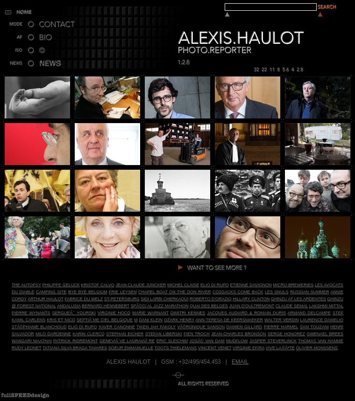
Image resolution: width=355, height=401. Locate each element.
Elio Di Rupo (214, 285)
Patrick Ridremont (75, 341)
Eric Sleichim (172, 341)
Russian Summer (309, 292)
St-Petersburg (122, 299)
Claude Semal (292, 306)
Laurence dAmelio (321, 320)
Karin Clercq (88, 334)
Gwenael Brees (324, 334)
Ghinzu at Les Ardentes (298, 299)
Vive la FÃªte (280, 348)
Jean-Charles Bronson (238, 334)
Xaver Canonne (117, 327)
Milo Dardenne (53, 334)
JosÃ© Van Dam (207, 341)
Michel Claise (183, 285)
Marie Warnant (150, 313)
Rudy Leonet (27, 348)
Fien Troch (197, 334)
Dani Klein (150, 320)
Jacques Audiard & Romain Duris (246, 313)
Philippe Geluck (61, 285)
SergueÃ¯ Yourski (74, 313)
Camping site (51, 292)
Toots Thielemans (176, 348)
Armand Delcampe (309, 313)
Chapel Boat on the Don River (174, 292)
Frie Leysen (123, 292)
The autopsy (26, 285)
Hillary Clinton (251, 299)
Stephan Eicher (124, 334)
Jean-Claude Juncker (141, 285)
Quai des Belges (209, 306)
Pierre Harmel (281, 327)
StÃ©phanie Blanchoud (39, 327)
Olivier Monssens (317, 348)
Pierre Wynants (31, 313)
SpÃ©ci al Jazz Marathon (160, 306)
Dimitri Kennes (188, 313)
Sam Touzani (314, 327)
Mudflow (237, 341)
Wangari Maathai (31, 341)
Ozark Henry (179, 320)
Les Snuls (277, 292)
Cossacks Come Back (238, 292)
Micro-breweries (293, 285)
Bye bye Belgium (87, 292)
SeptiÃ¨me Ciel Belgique (105, 320)
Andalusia (69, 306)
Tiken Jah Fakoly (156, 327)
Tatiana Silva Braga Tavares (75, 348)
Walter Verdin (281, 320)
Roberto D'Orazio (211, 299)
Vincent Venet (215, 348)
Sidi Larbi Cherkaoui (164, 299)
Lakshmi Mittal (326, 306)
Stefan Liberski (163, 334)
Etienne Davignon (251, 285)
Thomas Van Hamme (320, 341)
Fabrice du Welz (83, 299)
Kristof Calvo (97, 285)
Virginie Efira (248, 348)
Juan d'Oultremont (252, 306)
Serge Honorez (286, 334)
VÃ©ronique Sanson (201, 327)
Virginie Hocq (114, 313)
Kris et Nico (61, 320)
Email (240, 362)
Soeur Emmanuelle (131, 348)
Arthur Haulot (45, 299)
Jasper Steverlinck (273, 341)
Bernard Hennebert (105, 306)
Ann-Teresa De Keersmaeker (229, 320)
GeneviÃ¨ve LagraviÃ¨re (127, 341)
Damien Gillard (245, 327)
